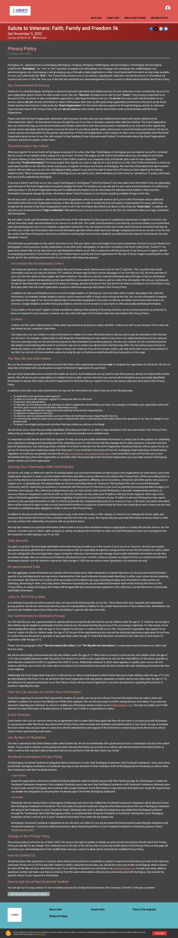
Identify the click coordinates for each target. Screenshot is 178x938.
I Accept (159, 933)
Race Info (96, 18)
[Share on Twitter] (156, 29)
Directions (40, 37)
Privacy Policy (40, 934)
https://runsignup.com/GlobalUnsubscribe (87, 453)
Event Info (113, 18)
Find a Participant (135, 18)
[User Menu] (167, 8)
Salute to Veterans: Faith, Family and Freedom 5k (63, 28)
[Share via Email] (161, 29)
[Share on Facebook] (151, 29)
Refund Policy (159, 18)
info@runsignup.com (121, 705)
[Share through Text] (166, 29)
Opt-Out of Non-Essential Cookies (28, 894)
